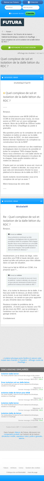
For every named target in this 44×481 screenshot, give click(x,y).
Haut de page (32, 472)
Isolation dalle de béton (11, 413)
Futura (6, 468)
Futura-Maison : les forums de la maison (17, 34)
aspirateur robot (22, 436)
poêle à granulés (36, 436)
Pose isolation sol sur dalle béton (15, 382)
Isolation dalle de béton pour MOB (15, 393)
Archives (13, 468)
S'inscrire (33, 2)
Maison (17, 432)
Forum (8, 31)
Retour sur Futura (11, 2)
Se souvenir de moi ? (17, 13)
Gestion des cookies (33, 468)
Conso (21, 468)
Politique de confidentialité (16, 472)
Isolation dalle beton (10, 374)
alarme (21, 438)
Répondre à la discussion (22, 47)
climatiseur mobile (8, 436)
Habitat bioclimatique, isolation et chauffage (18, 37)
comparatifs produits (12, 434)
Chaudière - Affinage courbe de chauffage (30, 361)
